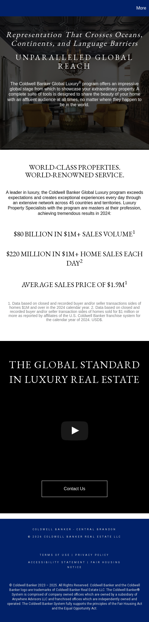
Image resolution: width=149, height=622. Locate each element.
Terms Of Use (55, 555)
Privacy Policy (92, 555)
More (141, 8)
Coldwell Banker (52, 529)
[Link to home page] (5, 8)
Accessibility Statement (57, 562)
